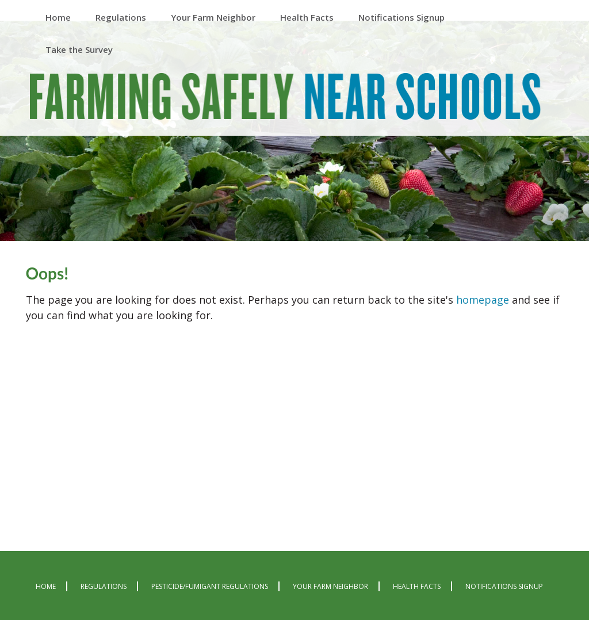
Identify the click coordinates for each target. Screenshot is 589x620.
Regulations (104, 586)
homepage (482, 300)
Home (46, 586)
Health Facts (417, 586)
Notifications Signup (504, 586)
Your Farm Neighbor (330, 586)
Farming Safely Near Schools (285, 98)
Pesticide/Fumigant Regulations (209, 586)
